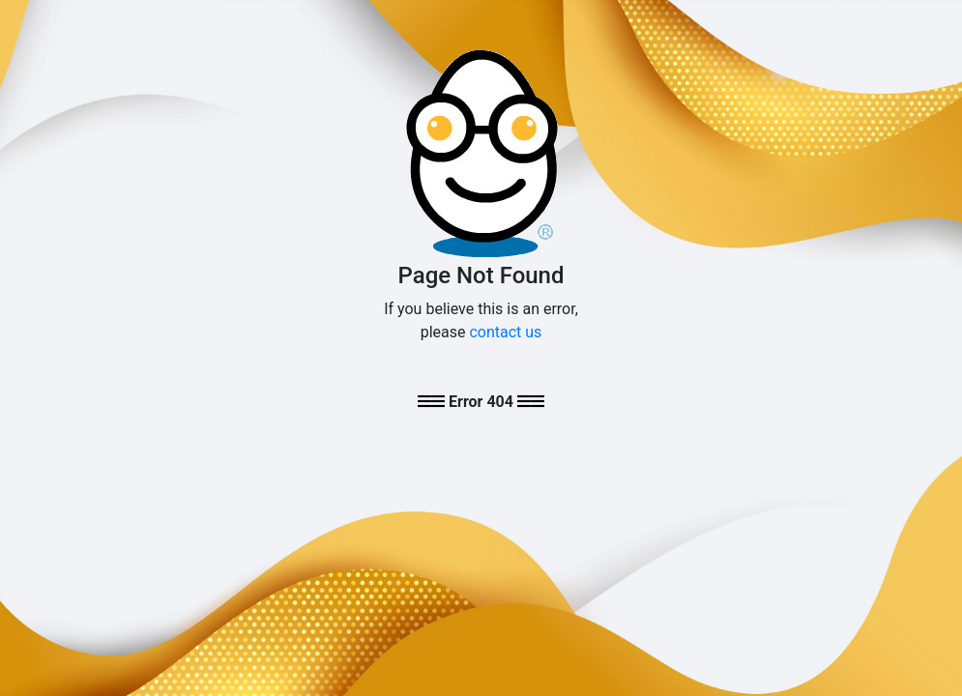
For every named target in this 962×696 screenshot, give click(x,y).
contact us (505, 332)
